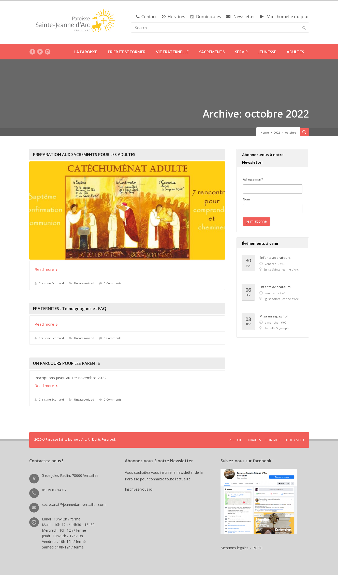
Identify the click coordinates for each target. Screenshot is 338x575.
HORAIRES (253, 440)
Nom (246, 199)
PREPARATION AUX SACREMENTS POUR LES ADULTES (84, 154)
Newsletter (240, 16)
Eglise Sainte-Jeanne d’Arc (281, 269)
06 (248, 292)
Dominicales (205, 16)
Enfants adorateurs (274, 257)
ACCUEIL (235, 440)
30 (248, 263)
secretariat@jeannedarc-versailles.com (74, 504)
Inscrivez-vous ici (140, 489)
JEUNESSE (267, 51)
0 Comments (112, 283)
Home (264, 132)
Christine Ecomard (51, 283)
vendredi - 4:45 (275, 264)
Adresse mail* (253, 179)
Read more (46, 269)
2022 (277, 132)
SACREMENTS (212, 51)
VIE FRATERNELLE (172, 51)
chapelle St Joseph (276, 328)
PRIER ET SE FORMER (126, 51)
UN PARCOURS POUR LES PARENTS (66, 363)
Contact (146, 16)
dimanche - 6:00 (275, 322)
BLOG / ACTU (294, 440)
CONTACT (273, 440)
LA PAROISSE (85, 51)
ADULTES (295, 51)
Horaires (173, 16)
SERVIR (241, 51)
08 (248, 321)
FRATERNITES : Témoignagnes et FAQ (69, 308)
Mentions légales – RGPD (241, 547)
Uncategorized (84, 283)
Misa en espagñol (273, 316)
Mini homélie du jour (284, 16)
